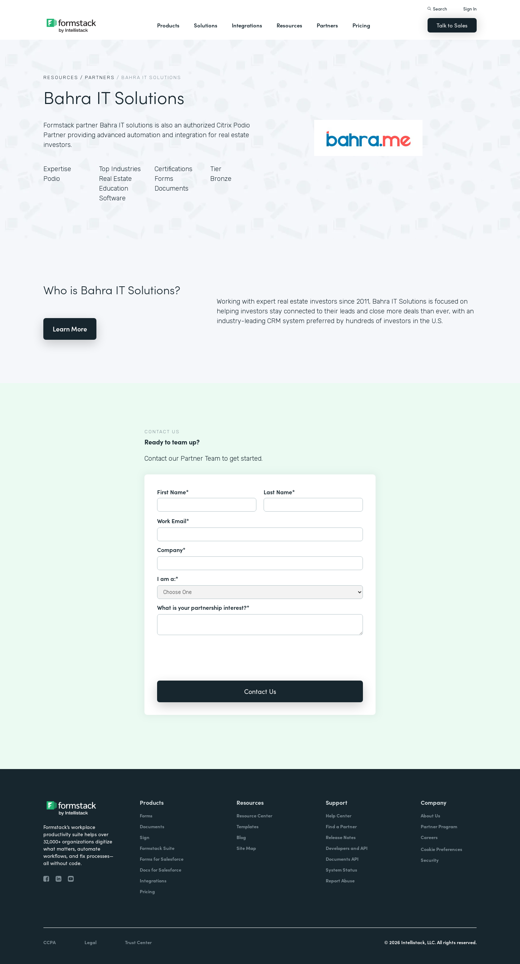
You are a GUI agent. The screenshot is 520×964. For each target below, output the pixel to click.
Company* (171, 549)
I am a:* (167, 578)
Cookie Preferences (441, 849)
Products (168, 25)
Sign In (470, 8)
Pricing (361, 25)
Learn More (70, 328)
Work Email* (173, 521)
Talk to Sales (452, 25)
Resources (289, 25)
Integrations (247, 25)
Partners (327, 25)
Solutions (205, 25)
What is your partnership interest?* (203, 607)
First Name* (173, 492)
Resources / (63, 77)
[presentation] (212, 653)
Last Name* (279, 492)
